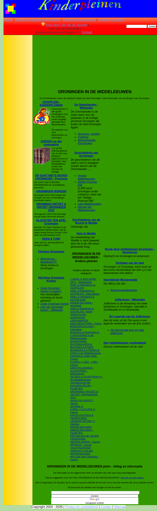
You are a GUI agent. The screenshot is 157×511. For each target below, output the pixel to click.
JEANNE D (76, 406)
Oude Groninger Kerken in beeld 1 (51, 290)
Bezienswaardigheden (123, 290)
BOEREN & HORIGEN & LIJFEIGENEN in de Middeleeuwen (84, 335)
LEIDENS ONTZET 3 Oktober (82, 423)
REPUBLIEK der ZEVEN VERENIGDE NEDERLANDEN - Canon (85, 438)
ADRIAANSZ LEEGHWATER (79, 319)
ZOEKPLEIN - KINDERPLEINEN (51, 104)
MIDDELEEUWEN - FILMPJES (81, 431)
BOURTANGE (78, 341)
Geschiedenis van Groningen (86, 154)
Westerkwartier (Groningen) (87, 142)
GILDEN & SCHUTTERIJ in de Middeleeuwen (86, 378)
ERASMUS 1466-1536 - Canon (84, 357)
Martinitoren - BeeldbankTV (48, 260)
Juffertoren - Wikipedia (130, 299)
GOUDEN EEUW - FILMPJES (81, 387)
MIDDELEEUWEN (81, 427)
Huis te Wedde (86, 233)
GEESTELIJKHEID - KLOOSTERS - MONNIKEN (82, 370)
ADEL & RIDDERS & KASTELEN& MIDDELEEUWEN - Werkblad (82, 301)
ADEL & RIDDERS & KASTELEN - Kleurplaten (84, 292)
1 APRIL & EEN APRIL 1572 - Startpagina (83, 281)
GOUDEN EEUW (80, 382)
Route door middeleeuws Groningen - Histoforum (130, 251)
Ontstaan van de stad (130, 262)
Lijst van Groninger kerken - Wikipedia (51, 308)
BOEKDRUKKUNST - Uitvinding (82, 328)
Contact (86, 32)
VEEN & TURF (51, 238)
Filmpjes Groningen (51, 251)
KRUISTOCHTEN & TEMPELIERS (81, 417)
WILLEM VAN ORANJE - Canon (84, 458)
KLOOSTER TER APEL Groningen (51, 222)
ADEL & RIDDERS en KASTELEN (82, 286)
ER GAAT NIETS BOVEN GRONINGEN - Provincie (51, 177)
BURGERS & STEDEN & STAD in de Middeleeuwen (85, 352)
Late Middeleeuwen (89, 203)
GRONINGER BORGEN (51, 191)
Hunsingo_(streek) (89, 133)
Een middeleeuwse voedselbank (125, 342)
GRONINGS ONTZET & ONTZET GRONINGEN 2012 (51, 207)
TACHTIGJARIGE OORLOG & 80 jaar (81, 449)
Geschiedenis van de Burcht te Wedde (86, 221)
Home (8, 20)
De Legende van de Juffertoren (129, 316)
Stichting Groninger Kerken (51, 279)
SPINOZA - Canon (81, 444)
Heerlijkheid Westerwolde (120, 279)
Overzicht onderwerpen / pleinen (37, 20)
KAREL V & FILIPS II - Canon (83, 411)
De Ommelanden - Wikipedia (86, 106)
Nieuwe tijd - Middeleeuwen (86, 209)
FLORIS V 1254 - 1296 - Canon (84, 363)
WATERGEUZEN (80, 453)
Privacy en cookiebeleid (79, 20)
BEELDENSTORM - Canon (86, 323)
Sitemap (119, 507)
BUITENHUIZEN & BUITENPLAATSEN (81, 346)
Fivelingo (83, 137)
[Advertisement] (18, 90)
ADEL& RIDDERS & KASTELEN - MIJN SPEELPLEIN (82, 311)
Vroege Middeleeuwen (86, 177)
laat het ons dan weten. (132, 477)
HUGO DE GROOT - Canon (82, 402)
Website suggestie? (112, 20)
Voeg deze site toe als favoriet (64, 25)
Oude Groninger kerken (54, 303)
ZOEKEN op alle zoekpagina (51, 143)
